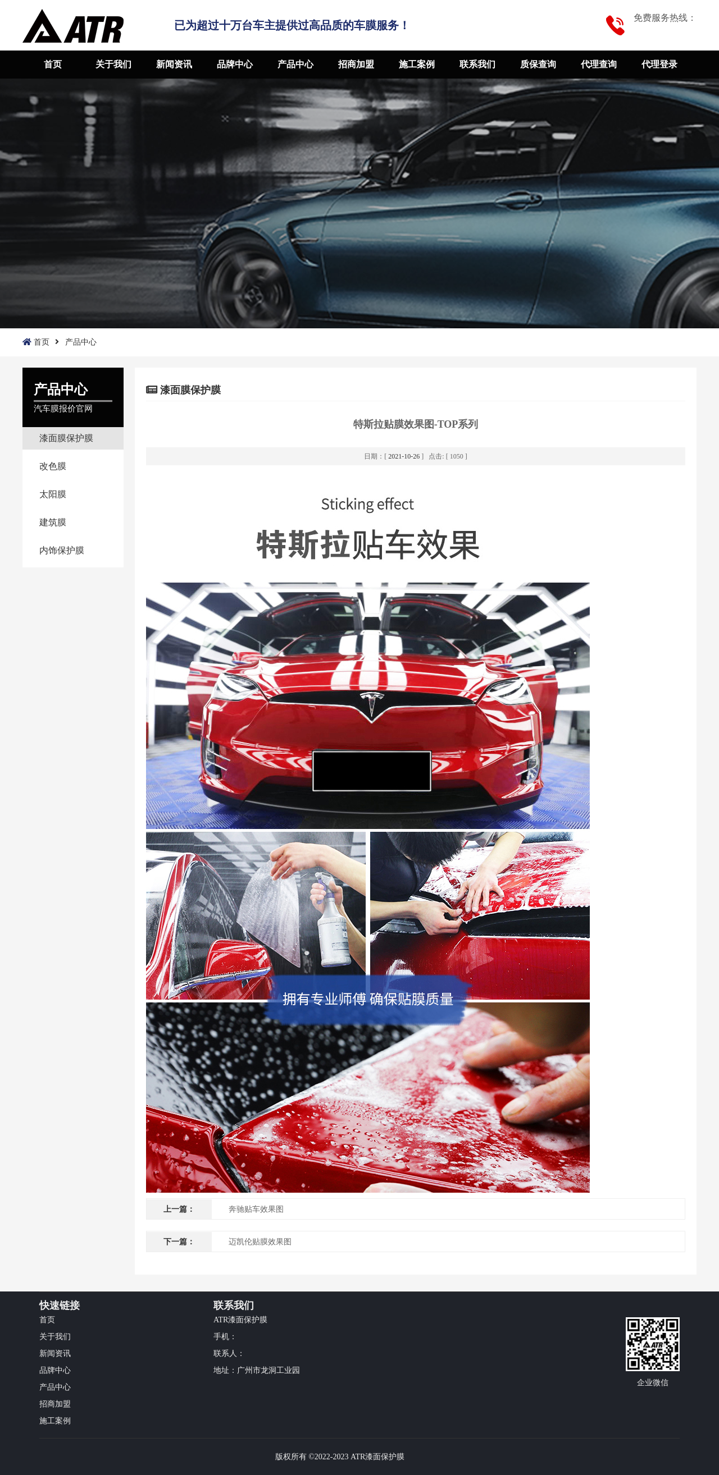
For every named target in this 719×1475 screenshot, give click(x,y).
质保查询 (538, 64)
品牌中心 (235, 64)
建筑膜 (52, 522)
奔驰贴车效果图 (256, 1209)
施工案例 (417, 64)
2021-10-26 (404, 456)
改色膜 (52, 466)
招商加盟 (356, 64)
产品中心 (295, 64)
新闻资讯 (174, 64)
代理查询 (599, 64)
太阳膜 (52, 494)
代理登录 (659, 64)
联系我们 (477, 64)
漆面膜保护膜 (66, 438)
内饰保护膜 (61, 550)
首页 (53, 64)
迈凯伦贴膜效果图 (260, 1242)
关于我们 (113, 64)
